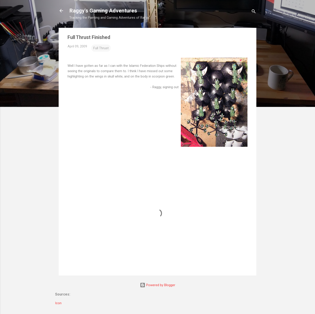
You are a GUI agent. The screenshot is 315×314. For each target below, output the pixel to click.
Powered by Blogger (157, 285)
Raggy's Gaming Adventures (103, 11)
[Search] (253, 12)
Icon (58, 303)
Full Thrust (101, 48)
